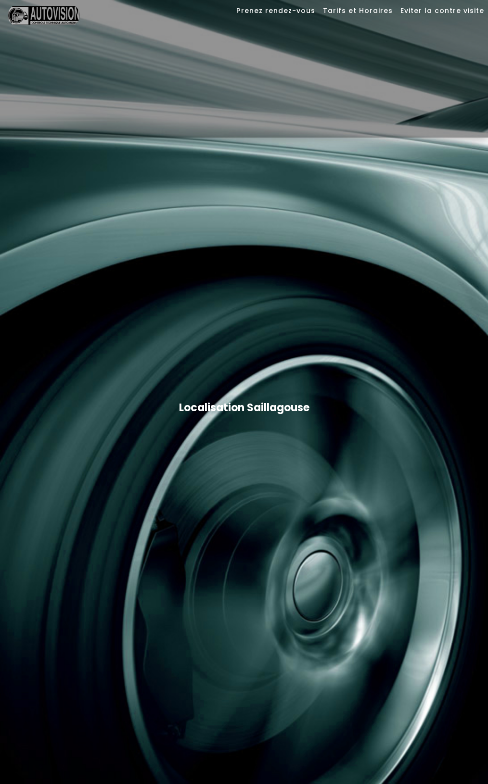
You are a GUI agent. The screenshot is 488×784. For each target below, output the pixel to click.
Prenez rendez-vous (275, 10)
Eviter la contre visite (442, 10)
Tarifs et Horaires (358, 10)
